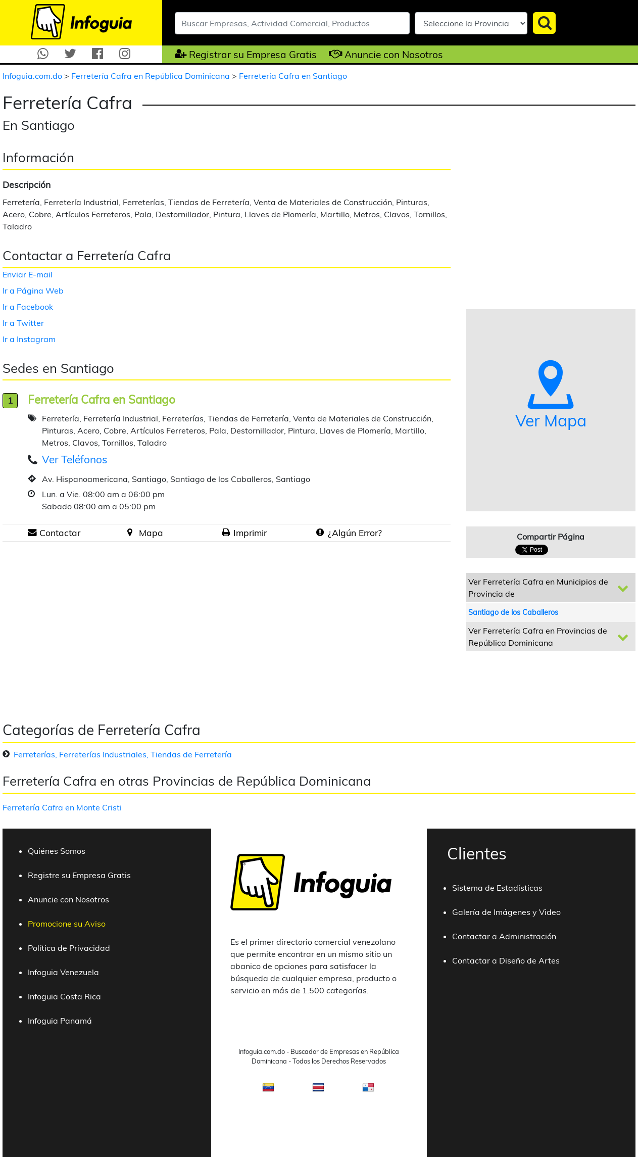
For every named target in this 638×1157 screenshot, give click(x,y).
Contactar (59, 532)
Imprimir (250, 532)
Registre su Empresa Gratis (79, 875)
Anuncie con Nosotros (394, 55)
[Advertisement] (87, 627)
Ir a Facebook (28, 307)
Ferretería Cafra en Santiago (293, 76)
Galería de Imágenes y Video (506, 912)
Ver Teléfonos (74, 459)
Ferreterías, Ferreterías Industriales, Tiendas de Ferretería (123, 754)
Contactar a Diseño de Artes (506, 960)
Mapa (151, 532)
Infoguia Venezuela (63, 972)
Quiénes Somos (56, 851)
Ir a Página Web (33, 290)
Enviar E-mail (28, 274)
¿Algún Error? (355, 532)
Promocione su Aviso (67, 924)
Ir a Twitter (23, 323)
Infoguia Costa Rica (64, 996)
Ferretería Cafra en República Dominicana (151, 76)
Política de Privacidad (69, 948)
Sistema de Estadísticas (497, 888)
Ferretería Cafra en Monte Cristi (62, 807)
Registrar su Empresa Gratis (253, 55)
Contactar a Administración (504, 936)
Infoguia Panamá (60, 1021)
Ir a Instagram (29, 339)
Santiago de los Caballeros (513, 612)
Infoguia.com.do (33, 76)
